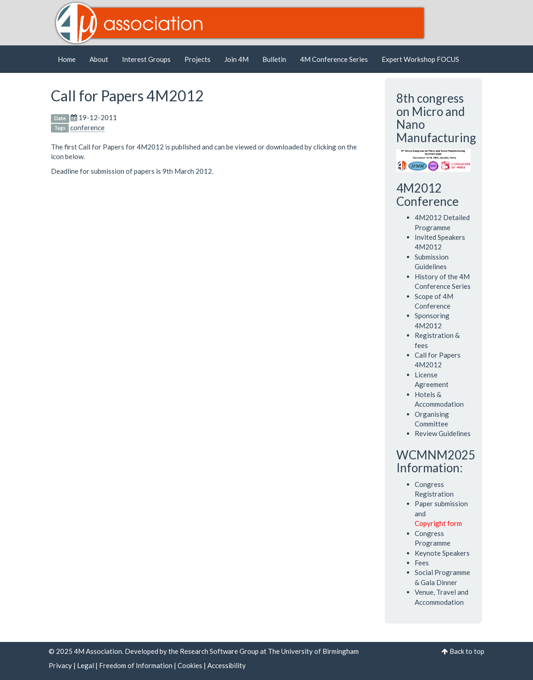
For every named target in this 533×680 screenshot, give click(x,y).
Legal (85, 665)
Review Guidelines (443, 433)
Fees (422, 562)
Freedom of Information (135, 665)
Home (67, 59)
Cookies (190, 665)
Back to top (467, 651)
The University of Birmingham (313, 651)
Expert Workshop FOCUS (420, 59)
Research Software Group (219, 651)
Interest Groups (146, 59)
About (98, 59)
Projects (197, 59)
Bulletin (274, 59)
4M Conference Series (334, 59)
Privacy (60, 665)
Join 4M (236, 59)
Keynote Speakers (442, 553)
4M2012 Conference (427, 195)
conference (87, 127)
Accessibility (226, 665)
